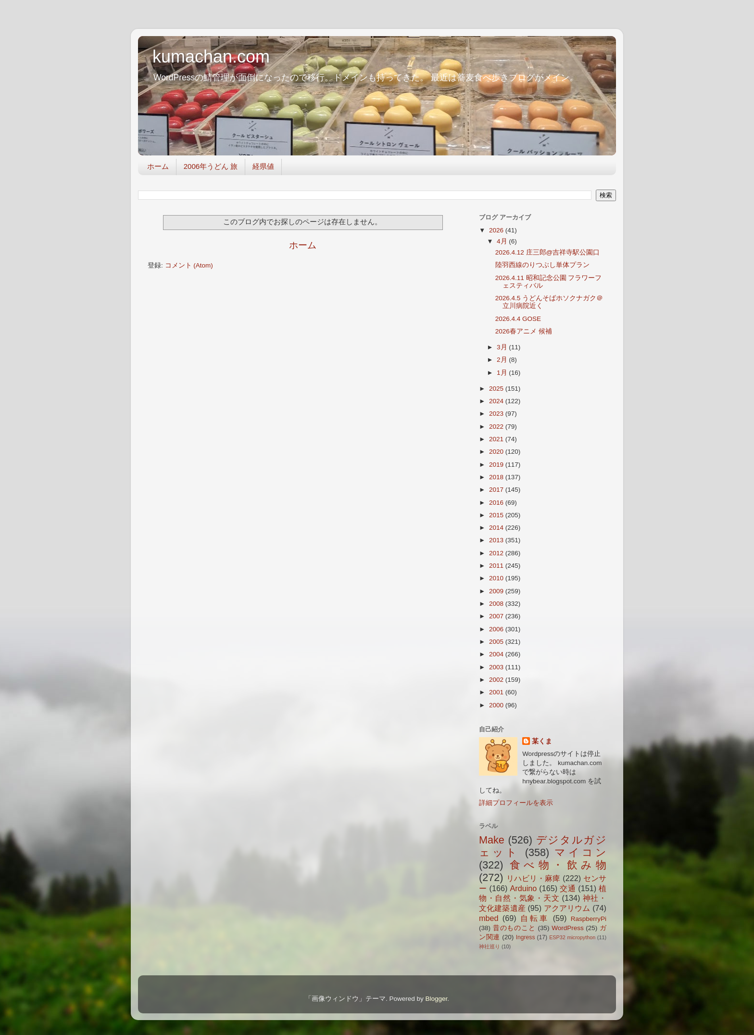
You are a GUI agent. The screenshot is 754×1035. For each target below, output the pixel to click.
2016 (497, 502)
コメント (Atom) (189, 265)
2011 (497, 565)
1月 (503, 372)
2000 (497, 705)
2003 (497, 667)
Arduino (523, 888)
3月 (503, 347)
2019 (497, 464)
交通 (568, 888)
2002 (497, 679)
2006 (497, 629)
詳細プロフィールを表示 (516, 802)
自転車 (534, 918)
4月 (503, 241)
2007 (497, 616)
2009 (497, 591)
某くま (542, 741)
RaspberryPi (588, 918)
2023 (497, 413)
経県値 (263, 166)
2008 (497, 603)
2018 (497, 477)
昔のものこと (514, 928)
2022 (497, 426)
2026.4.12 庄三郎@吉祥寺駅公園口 (547, 252)
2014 (497, 527)
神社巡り (489, 946)
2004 (497, 654)
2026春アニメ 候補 (523, 331)
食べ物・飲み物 (558, 865)
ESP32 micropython (572, 937)
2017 (497, 489)
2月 (503, 359)
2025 (497, 388)
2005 (497, 641)
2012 (497, 553)
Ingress (525, 937)
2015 (497, 515)
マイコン (580, 852)
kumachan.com (211, 56)
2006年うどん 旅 (211, 166)
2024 (497, 401)
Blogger (436, 998)
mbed (489, 918)
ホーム (158, 166)
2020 (497, 451)
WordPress (568, 928)
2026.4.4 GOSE (518, 318)
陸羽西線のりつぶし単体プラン (542, 264)
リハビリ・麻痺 (533, 878)
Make (491, 840)
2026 (497, 230)
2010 (497, 578)
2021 (497, 439)
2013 (497, 540)
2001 (497, 692)
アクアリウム (567, 908)
